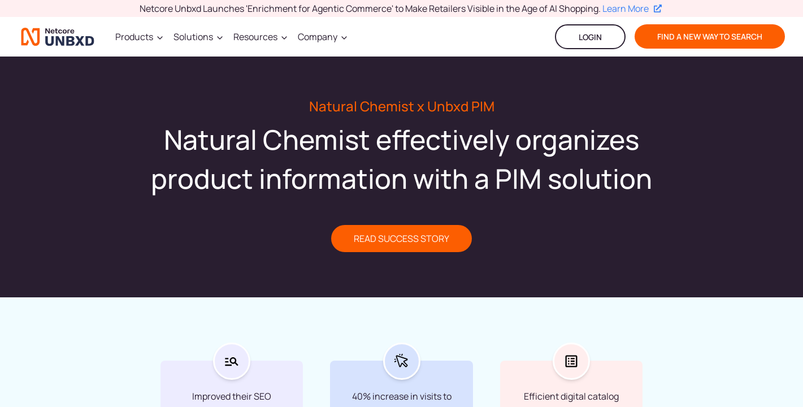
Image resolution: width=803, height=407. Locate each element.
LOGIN (590, 37)
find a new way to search (709, 36)
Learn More (632, 8)
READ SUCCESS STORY (401, 238)
